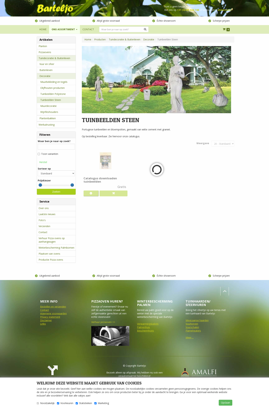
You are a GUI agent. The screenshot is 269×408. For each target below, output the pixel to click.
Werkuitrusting (47, 124)
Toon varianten (48, 153)
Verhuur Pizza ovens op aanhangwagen (52, 240)
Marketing (101, 403)
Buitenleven (45, 70)
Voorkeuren (65, 403)
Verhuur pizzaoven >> (103, 322)
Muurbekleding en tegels (53, 81)
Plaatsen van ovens (49, 253)
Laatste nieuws (47, 214)
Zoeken (56, 191)
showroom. (224, 10)
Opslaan (225, 402)
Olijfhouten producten (52, 88)
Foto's (42, 220)
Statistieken (84, 403)
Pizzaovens (45, 52)
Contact (43, 232)
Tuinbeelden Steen (50, 100)
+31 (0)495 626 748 (188, 10)
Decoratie (44, 76)
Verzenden (44, 226)
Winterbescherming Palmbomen (56, 247)
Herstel (43, 162)
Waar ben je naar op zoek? (54, 141)
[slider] (40, 185)
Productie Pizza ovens (51, 259)
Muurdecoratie (48, 106)
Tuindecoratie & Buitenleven (54, 58)
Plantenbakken (47, 118)
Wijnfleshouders (49, 112)
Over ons (44, 208)
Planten (43, 46)
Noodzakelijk (46, 403)
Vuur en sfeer (46, 64)
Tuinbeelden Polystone (53, 94)
